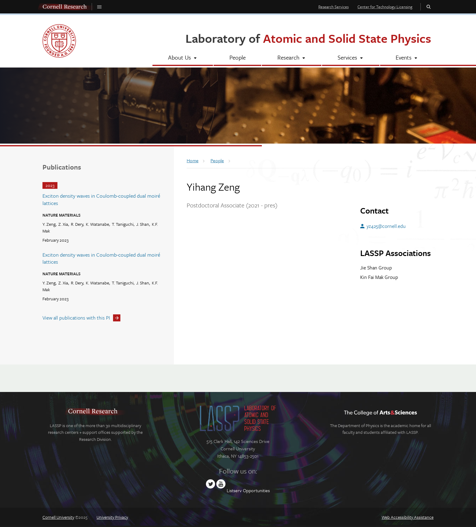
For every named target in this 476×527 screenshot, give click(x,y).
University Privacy (112, 517)
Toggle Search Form (429, 6)
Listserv (234, 490)
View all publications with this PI (76, 317)
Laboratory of (308, 38)
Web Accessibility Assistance (408, 517)
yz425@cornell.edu (386, 226)
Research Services (333, 7)
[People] (237, 58)
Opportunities (256, 490)
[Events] (407, 58)
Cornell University (58, 517)
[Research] (291, 58)
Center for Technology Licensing (384, 7)
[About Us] (182, 58)
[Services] (350, 58)
